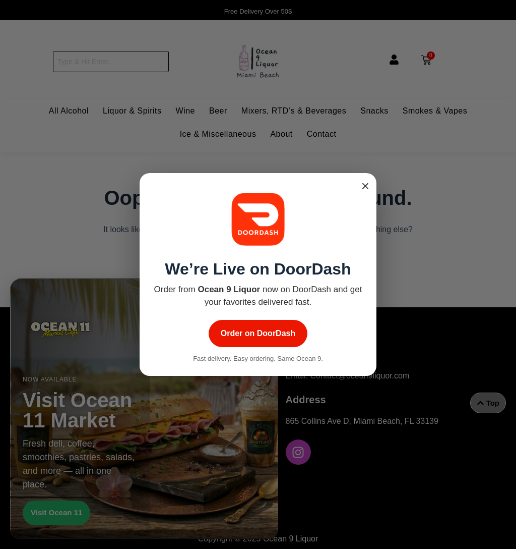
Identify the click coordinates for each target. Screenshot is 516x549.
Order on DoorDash (258, 333)
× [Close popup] (365, 186)
